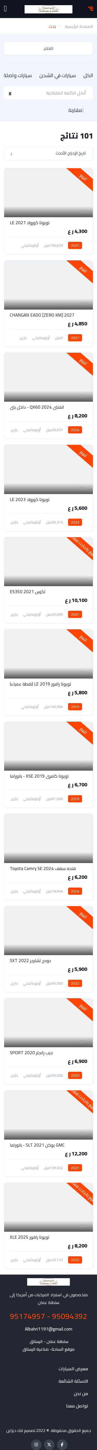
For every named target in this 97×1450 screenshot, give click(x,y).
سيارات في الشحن (57, 75)
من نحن (81, 1393)
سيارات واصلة (17, 75)
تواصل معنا (77, 1406)
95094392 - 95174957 (48, 1316)
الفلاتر (48, 48)
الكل (87, 75)
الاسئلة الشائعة (73, 1381)
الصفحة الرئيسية (79, 26)
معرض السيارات (73, 1368)
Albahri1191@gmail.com (48, 1329)
